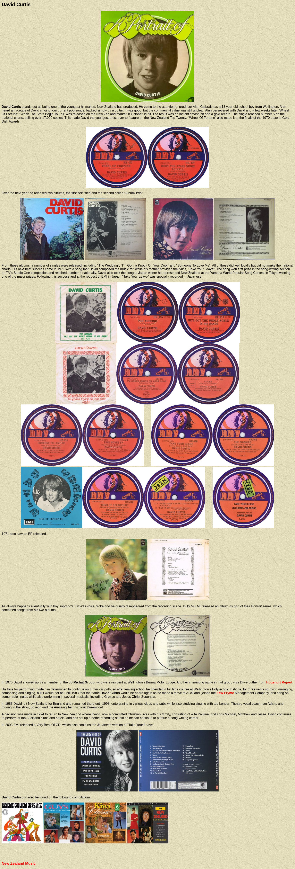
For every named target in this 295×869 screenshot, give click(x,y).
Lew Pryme (225, 693)
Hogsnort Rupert (279, 682)
